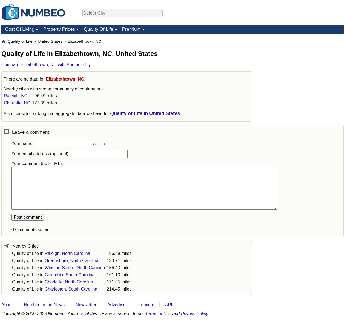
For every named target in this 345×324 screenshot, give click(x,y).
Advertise (116, 304)
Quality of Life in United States (145, 113)
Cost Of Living (19, 29)
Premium (131, 29)
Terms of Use (158, 313)
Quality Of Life (98, 29)
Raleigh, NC (15, 95)
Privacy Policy (194, 313)
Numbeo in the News (44, 304)
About (7, 304)
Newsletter (86, 304)
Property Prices (59, 29)
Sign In (99, 144)
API (168, 304)
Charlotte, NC (17, 103)
